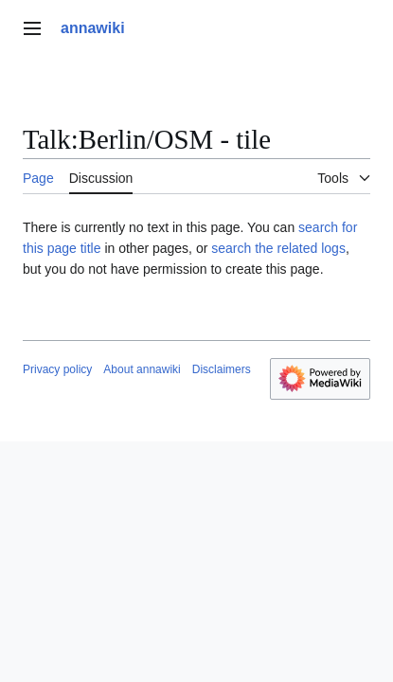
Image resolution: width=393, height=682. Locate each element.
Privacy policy (57, 369)
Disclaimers (221, 369)
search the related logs (278, 248)
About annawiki (141, 369)
